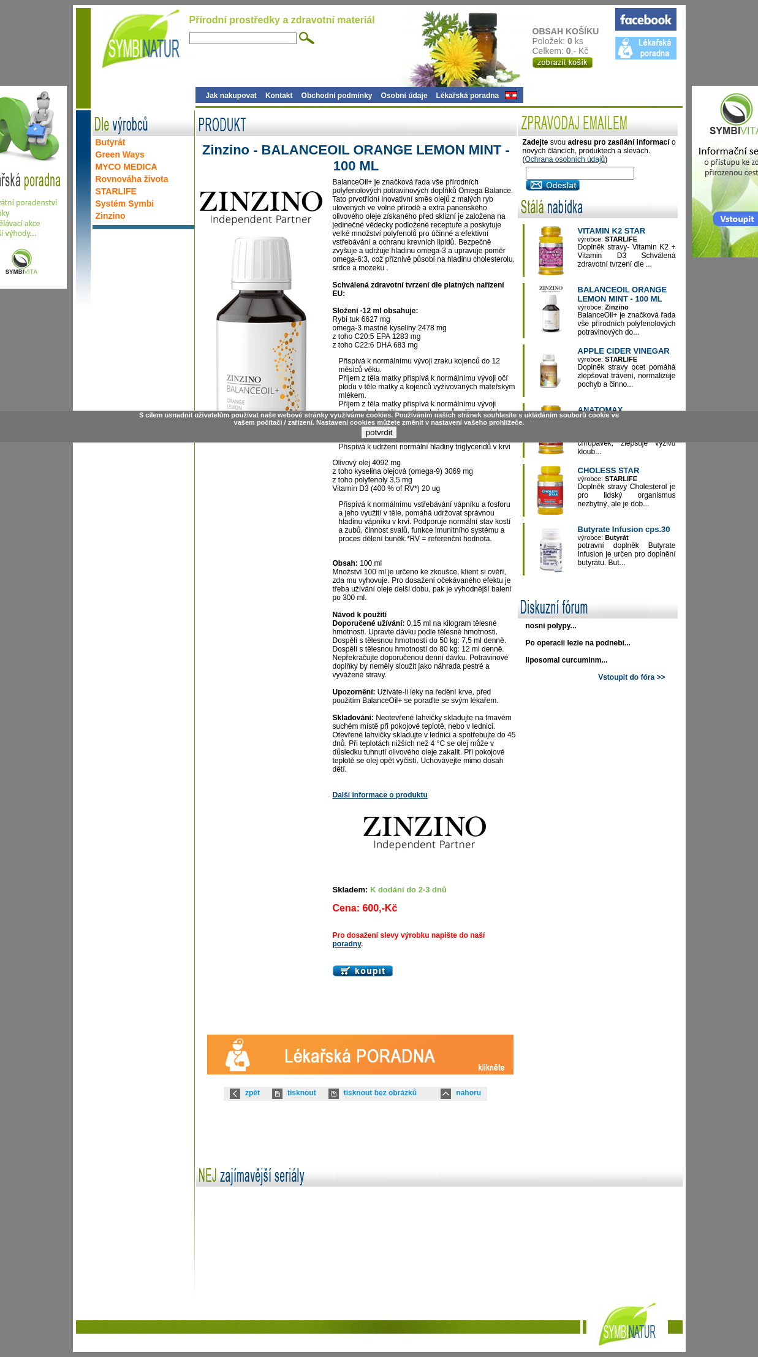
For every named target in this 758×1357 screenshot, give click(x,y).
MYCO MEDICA (126, 167)
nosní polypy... (551, 625)
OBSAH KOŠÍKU (573, 31)
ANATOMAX (600, 409)
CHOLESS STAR (609, 470)
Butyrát (111, 142)
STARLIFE (116, 191)
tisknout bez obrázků (380, 1093)
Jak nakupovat (231, 95)
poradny (347, 944)
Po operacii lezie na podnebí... (578, 643)
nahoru (468, 1093)
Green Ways (120, 154)
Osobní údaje (404, 95)
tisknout (301, 1093)
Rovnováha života (132, 179)
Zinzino (111, 216)
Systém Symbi (125, 203)
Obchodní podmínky (337, 95)
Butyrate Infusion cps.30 (624, 529)
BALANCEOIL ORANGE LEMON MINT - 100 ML (622, 294)
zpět (252, 1093)
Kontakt (279, 95)
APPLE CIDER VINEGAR (624, 350)
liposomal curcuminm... (567, 660)
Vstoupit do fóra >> (631, 677)
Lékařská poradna (467, 95)
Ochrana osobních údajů (565, 159)
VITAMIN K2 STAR (612, 230)
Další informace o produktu (380, 795)
